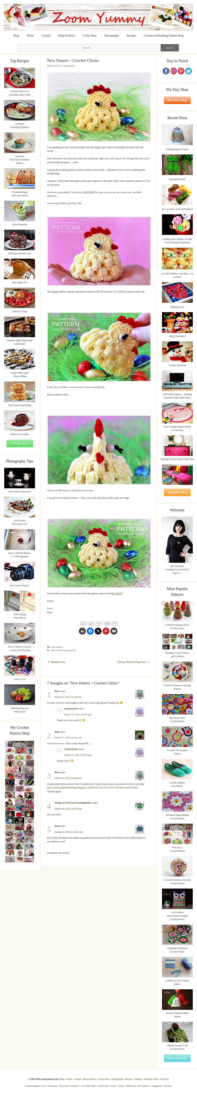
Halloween (131, 1086)
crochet (59, 650)
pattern (55, 291)
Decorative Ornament (69, 1086)
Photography (111, 35)
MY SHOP (116, 593)
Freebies (168, 1086)
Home (113, 1086)
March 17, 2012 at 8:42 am (68, 737)
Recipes (131, 35)
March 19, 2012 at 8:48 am (68, 778)
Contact (46, 35)
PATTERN (89, 192)
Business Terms (151, 1079)
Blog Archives (66, 35)
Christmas (52, 1086)
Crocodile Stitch (88, 1086)
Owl (44, 1086)
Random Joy (58, 661)
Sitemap (138, 1079)
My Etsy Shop (177, 100)
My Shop (164, 1079)
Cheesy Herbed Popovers (131, 661)
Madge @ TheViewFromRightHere (73, 802)
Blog (16, 35)
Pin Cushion (143, 1086)
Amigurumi (156, 1086)
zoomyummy (71, 708)
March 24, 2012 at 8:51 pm (68, 808)
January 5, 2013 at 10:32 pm (69, 831)
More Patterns (177, 1058)
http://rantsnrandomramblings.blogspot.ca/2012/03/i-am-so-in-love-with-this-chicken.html (92, 787)
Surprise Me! (177, 492)
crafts (53, 647)
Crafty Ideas (90, 35)
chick (53, 650)
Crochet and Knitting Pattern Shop (164, 35)
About (30, 35)
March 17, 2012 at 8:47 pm (78, 714)
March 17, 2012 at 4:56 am (68, 697)
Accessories (103, 1086)
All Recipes (20, 443)
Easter (66, 650)
